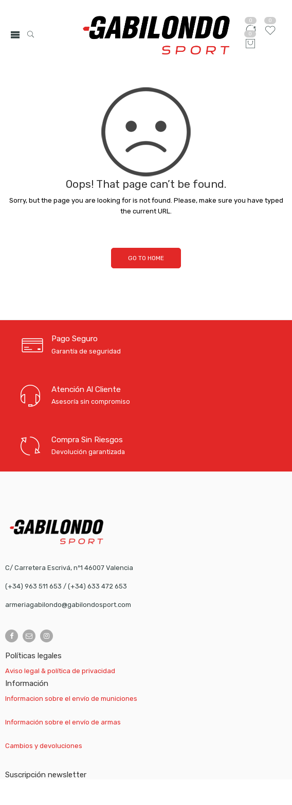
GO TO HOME (146, 258)
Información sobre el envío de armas (63, 722)
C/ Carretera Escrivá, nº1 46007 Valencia (69, 568)
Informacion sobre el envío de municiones (71, 698)
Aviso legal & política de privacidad (60, 671)
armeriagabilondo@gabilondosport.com (68, 604)
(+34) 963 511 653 (33, 586)
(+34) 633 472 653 (97, 586)
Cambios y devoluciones (43, 746)
